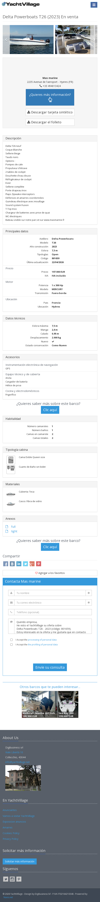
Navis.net (8, 897)
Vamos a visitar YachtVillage (19, 816)
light (11, 531)
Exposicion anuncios (14, 821)
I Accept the (36, 639)
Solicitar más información (19, 861)
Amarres (7, 827)
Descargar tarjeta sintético (50, 112)
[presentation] (50, 655)
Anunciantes (10, 810)
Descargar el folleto (44, 122)
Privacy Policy (10, 839)
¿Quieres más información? (50, 97)
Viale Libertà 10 (14, 752)
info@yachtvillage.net (17, 762)
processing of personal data (42, 639)
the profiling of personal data (43, 644)
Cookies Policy (11, 833)
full (10, 527)
